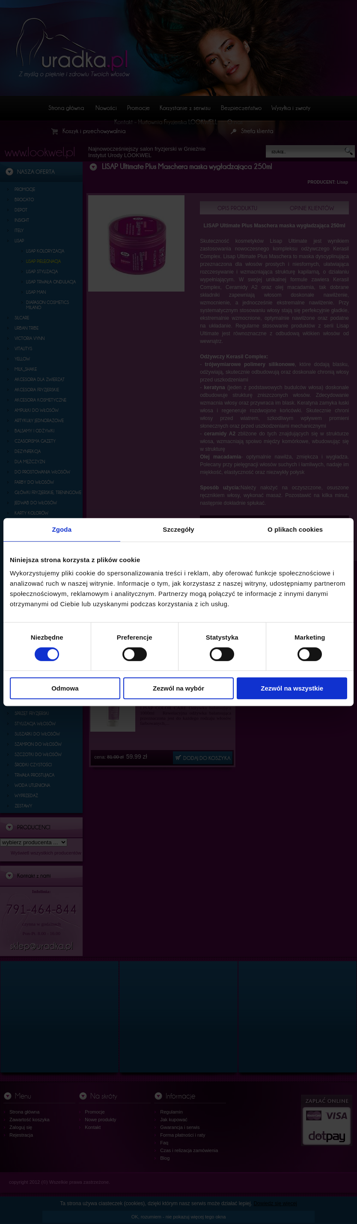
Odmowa (64, 688)
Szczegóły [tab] (178, 529)
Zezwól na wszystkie (292, 688)
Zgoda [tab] (62, 529)
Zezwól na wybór (178, 688)
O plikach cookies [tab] (295, 529)
